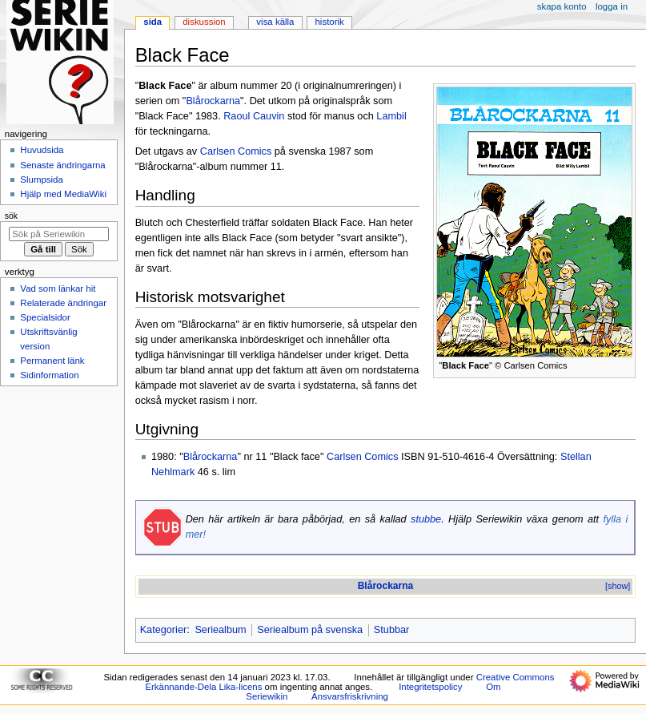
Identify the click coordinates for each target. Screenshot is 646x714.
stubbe (426, 519)
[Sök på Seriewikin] (59, 234)
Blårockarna (213, 101)
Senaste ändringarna (62, 165)
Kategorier (163, 629)
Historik (329, 21)
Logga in (612, 6)
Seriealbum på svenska (310, 629)
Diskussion (204, 21)
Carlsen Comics (236, 151)
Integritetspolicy (430, 687)
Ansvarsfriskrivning (349, 696)
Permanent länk (52, 360)
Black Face (465, 365)
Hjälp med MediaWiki (63, 194)
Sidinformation (49, 375)
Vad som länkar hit (57, 288)
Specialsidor (45, 317)
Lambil (391, 116)
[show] (617, 586)
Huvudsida (41, 150)
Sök (11, 215)
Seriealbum (220, 629)
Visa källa (275, 21)
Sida (152, 21)
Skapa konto (562, 6)
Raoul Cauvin (253, 116)
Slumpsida (41, 179)
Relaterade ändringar (63, 303)
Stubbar (391, 629)
